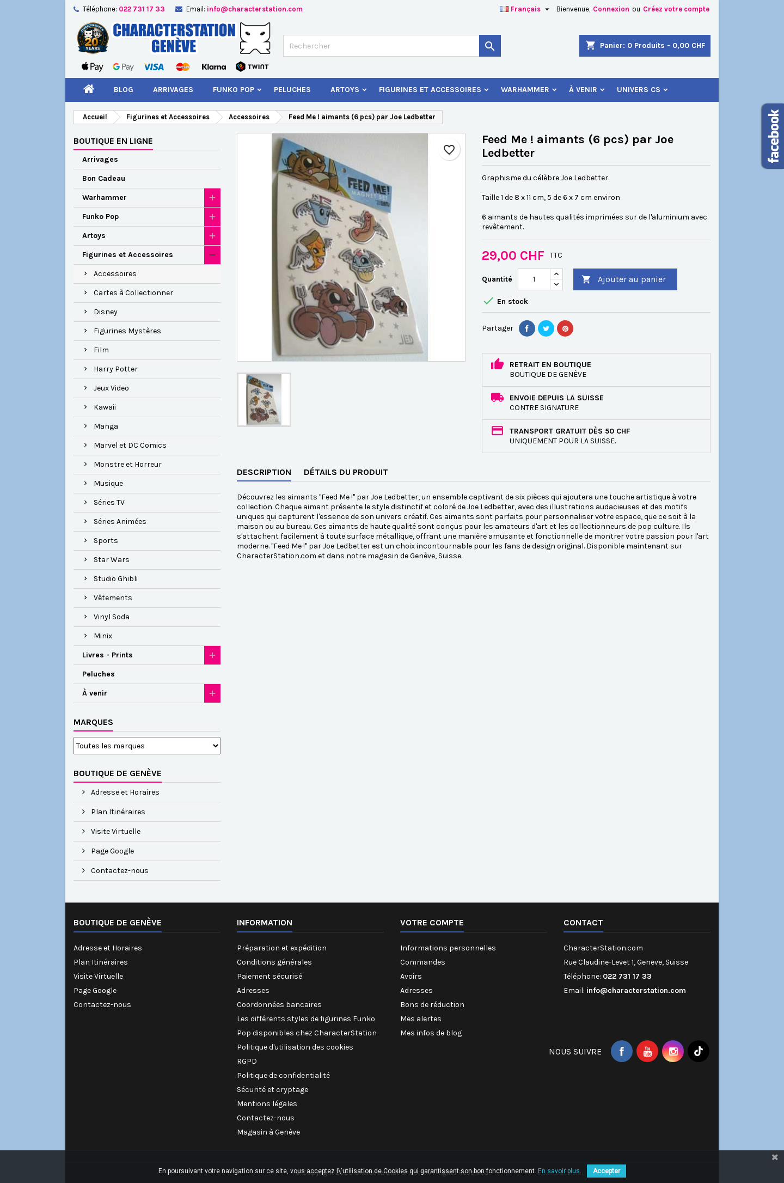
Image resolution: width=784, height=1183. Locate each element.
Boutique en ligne (113, 141)
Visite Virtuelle (114, 831)
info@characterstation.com (255, 9)
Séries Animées (120, 521)
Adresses (253, 990)
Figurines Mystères (127, 331)
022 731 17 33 (142, 9)
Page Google (111, 851)
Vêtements (113, 597)
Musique (108, 483)
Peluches (292, 89)
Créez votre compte (676, 9)
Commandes (422, 962)
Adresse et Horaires (124, 792)
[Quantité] (534, 279)
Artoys (344, 89)
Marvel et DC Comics (130, 445)
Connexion (611, 9)
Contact (583, 922)
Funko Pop (233, 89)
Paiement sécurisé (269, 976)
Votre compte (432, 922)
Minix (103, 636)
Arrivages (173, 89)
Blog (123, 89)
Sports (106, 540)
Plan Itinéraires (117, 811)
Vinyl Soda (112, 616)
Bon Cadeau (103, 178)
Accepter (606, 1171)
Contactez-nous (119, 870)
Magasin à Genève (268, 1132)
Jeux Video (111, 388)
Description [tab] (264, 472)
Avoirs (411, 976)
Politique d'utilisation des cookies (295, 1047)
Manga (106, 426)
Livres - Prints (107, 655)
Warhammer (525, 89)
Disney (106, 311)
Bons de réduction (432, 1004)
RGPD (247, 1061)
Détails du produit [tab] (346, 472)
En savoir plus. (559, 1171)
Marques (93, 722)
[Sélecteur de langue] (526, 9)
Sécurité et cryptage (272, 1089)
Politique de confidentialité (283, 1075)
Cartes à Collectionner (133, 292)
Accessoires (115, 273)
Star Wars (112, 559)
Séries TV (109, 502)
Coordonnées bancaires (279, 1004)
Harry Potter (116, 369)
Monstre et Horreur (128, 464)
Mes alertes (421, 1018)
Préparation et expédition (282, 948)
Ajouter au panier (623, 279)
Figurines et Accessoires (430, 89)
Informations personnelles (448, 948)
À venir (583, 89)
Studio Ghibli (116, 578)
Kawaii (105, 407)
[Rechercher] (392, 46)
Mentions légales (267, 1103)
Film (101, 350)
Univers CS (638, 89)
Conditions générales (274, 962)
